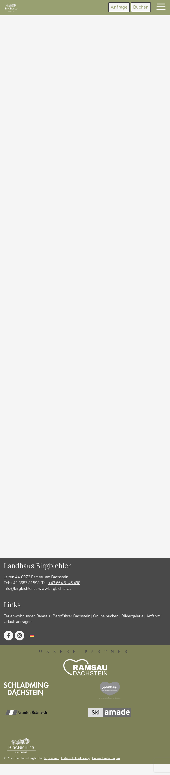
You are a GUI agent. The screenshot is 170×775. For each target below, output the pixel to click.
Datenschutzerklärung (75, 758)
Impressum (51, 758)
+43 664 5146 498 (64, 583)
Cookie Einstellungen (106, 758)
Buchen (141, 7)
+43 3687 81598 (25, 583)
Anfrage (119, 7)
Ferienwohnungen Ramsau (27, 616)
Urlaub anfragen (18, 621)
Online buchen (105, 616)
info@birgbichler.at (20, 588)
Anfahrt (153, 616)
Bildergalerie (132, 616)
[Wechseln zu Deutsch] (31, 635)
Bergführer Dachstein (71, 616)
